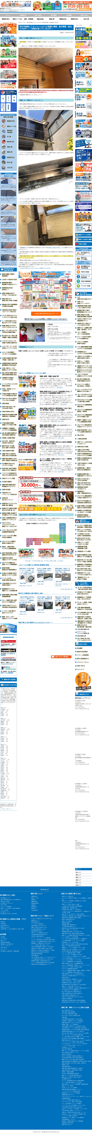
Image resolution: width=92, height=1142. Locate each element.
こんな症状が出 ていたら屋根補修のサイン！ (72, 989)
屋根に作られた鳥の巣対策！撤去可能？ (40, 952)
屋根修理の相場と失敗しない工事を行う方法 (72, 931)
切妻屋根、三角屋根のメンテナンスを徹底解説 (72, 1020)
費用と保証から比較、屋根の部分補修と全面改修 (73, 933)
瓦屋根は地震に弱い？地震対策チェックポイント (73, 979)
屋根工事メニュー (35, 920)
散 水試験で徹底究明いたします (38, 929)
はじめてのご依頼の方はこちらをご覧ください (41, 918)
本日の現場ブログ (5, 925)
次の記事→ (61, 561)
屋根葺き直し (75, 19)
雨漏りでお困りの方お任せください (39, 927)
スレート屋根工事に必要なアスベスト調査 (71, 1082)
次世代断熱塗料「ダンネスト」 (69, 1119)
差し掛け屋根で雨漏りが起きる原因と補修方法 (72, 1057)
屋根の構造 (64, 1017)
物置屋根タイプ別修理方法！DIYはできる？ (41, 943)
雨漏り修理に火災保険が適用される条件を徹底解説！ (74, 1000)
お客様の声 (23, 15)
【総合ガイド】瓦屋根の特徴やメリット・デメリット (74, 975)
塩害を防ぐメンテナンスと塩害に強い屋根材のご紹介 (74, 1114)
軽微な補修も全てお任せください (38, 925)
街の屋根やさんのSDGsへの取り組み (9, 913)
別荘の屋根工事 (34, 955)
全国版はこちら (66, 557)
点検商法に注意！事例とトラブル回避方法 (71, 909)
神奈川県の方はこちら (26, 557)
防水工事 (86, 19)
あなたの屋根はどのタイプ (68, 1010)
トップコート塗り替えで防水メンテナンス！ (72, 1045)
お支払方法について (5, 911)
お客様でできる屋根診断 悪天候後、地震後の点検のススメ (76, 988)
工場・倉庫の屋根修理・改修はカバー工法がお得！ (42, 946)
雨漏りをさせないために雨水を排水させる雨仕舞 (73, 1059)
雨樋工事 (51, 19)
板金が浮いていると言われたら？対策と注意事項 (73, 914)
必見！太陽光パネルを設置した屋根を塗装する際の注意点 (75, 944)
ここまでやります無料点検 (37, 923)
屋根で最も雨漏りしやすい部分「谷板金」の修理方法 (74, 1063)
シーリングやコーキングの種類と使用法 (71, 1091)
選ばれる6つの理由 (5, 901)
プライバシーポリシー (6, 945)
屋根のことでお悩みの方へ (68, 896)
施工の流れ (38, 15)
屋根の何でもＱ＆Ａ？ (67, 1124)
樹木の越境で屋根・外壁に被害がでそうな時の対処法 (74, 984)
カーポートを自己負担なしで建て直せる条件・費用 (42, 939)
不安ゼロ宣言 (4, 904)
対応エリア (3, 940)
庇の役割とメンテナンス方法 (68, 1047)
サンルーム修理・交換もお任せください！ (40, 945)
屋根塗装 (33, 899)
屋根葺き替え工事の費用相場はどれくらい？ (41, 964)
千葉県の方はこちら (46, 557)
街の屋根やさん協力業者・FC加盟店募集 (10, 951)
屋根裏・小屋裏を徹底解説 (68, 1071)
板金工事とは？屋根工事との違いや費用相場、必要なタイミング (76, 915)
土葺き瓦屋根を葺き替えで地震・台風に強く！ (72, 1107)
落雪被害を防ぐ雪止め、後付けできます (71, 982)
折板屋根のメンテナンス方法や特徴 (70, 942)
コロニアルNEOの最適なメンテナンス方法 (71, 959)
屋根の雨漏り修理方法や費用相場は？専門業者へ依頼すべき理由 (76, 1061)
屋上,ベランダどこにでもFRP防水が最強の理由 (72, 1034)
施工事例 (53, 15)
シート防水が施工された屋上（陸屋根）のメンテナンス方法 (75, 1036)
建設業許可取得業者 (5, 942)
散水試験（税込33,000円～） (54, 247)
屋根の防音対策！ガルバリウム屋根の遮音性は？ (73, 974)
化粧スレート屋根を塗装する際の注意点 (71, 945)
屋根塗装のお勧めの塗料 (67, 1122)
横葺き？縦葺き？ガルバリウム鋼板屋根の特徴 (72, 963)
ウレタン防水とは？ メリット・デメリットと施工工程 (74, 1043)
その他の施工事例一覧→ (67, 589)
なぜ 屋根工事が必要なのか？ (68, 926)
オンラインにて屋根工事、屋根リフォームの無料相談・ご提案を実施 (77, 899)
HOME (20, 22)
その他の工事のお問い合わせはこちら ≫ (46, 313)
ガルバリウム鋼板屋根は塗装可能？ (70, 968)
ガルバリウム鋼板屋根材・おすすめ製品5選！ (72, 961)
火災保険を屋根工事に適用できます (39, 934)
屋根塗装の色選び (66, 923)
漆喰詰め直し (63, 19)
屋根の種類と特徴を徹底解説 (68, 1012)
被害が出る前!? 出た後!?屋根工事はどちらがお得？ (73, 928)
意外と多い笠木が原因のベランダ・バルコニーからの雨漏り (75, 1033)
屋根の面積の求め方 (66, 1066)
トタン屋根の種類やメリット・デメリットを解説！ (73, 940)
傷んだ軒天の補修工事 (67, 1049)
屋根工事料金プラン (35, 922)
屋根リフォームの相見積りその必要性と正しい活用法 (74, 900)
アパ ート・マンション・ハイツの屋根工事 (41, 938)
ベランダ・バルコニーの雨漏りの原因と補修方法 (73, 1042)
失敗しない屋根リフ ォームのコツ (69, 930)
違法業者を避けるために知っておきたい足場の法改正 (74, 1002)
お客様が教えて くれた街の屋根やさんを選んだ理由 (12, 928)
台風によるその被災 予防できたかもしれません (72, 996)
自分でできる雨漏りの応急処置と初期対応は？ (72, 1056)
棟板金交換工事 (34, 903)
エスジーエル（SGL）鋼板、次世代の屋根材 (72, 1101)
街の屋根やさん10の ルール (7, 903)
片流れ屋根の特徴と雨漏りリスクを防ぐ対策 (72, 1019)
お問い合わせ (84, 15)
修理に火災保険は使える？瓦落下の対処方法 (72, 993)
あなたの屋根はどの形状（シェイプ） (70, 1052)
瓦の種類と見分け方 (66, 1078)
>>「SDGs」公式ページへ (6, 809)
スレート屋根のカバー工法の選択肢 (70, 937)
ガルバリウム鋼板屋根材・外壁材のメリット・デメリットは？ (76, 965)
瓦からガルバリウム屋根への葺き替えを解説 (72, 966)
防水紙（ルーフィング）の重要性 (69, 1087)
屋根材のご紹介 (65, 1064)
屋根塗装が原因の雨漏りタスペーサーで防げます (73, 1031)
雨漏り (36, 41)
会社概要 (69, 15)
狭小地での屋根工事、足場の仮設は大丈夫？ (72, 951)
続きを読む (60, 387)
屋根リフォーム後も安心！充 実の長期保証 (10, 908)
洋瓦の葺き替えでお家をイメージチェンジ (71, 1110)
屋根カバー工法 (17, 19)
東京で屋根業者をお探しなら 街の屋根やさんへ (11, 899)
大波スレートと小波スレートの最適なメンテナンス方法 (74, 1108)
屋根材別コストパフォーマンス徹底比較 (71, 1093)
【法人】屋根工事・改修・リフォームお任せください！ (43, 957)
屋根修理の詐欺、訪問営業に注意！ (70, 907)
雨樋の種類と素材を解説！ (37, 953)
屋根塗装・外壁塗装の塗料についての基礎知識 (72, 1121)
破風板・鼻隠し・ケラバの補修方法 (70, 1024)
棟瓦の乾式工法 (65, 977)
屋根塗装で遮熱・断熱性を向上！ (69, 924)
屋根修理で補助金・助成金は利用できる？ (40, 960)
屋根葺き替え (6, 19)
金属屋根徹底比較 (66, 1098)
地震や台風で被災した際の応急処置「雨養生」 (72, 1070)
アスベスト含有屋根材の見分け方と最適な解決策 (73, 1080)
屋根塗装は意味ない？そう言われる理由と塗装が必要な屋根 (75, 1029)
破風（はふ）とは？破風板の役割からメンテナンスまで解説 (75, 1050)
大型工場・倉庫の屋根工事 (37, 936)
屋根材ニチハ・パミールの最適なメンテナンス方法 (73, 947)
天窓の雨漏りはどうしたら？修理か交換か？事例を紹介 (74, 1027)
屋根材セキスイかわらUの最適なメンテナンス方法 (73, 949)
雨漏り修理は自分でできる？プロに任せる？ (72, 1022)
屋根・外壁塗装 (28, 19)
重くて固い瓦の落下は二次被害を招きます (71, 991)
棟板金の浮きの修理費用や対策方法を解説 (71, 917)
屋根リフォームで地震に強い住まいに (39, 932)
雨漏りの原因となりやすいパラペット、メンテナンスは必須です (76, 1040)
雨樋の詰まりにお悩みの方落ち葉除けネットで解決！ (43, 950)
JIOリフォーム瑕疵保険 (6, 906)
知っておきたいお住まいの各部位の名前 (71, 1015)
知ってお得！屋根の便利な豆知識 (69, 1013)
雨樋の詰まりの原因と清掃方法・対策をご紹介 (41, 948)
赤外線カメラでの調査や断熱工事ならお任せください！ (43, 941)
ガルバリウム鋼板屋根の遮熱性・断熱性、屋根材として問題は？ (76, 970)
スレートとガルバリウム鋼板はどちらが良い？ (72, 954)
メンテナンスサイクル (67, 902)
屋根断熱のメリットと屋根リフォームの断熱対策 (73, 1117)
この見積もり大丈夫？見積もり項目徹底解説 (72, 906)
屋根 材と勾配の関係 (66, 1054)
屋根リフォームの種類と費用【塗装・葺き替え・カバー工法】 (76, 935)
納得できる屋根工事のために (68, 919)
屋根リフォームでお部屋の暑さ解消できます (72, 1075)
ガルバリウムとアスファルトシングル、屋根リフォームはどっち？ (77, 1096)
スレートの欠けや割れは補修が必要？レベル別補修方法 (74, 938)
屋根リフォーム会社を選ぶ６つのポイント (71, 986)
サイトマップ (4, 949)
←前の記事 (27, 561)
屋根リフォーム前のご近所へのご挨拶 (70, 904)
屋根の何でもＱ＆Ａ (5, 927)
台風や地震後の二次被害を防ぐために (70, 995)
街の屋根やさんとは (5, 897)
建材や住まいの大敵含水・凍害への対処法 (71, 1077)
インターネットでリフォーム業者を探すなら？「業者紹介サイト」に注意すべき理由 (77, 912)
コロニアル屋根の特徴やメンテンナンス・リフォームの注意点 (76, 958)
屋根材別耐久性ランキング (68, 1094)
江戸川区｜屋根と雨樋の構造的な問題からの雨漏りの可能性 (51, 561)
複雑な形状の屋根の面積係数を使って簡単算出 (72, 1068)
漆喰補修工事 (34, 901)
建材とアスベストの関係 (67, 1085)
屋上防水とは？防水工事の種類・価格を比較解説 (73, 1038)
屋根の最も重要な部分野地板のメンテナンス (72, 1089)
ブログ (24, 22)
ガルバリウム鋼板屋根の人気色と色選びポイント (73, 972)
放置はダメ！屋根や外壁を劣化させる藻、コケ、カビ (74, 1112)
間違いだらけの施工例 (67, 921)
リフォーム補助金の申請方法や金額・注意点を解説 (42, 962)
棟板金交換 (40, 19)
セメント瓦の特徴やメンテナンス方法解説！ (72, 1103)
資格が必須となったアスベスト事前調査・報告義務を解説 (75, 1084)
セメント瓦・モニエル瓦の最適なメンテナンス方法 (73, 1105)
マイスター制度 (4, 910)
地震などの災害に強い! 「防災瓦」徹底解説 (72, 981)
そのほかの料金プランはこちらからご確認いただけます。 (36, 268)
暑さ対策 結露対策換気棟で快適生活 (70, 1073)
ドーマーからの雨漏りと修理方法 (69, 1115)
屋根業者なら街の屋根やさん (7, 944)
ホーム (8, 15)
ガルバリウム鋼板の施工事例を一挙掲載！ (71, 952)
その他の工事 (34, 910)
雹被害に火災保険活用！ (67, 998)
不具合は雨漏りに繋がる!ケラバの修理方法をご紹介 (73, 1026)
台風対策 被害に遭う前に (37, 930)
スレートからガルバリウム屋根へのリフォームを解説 (74, 956)
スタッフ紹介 (4, 938)
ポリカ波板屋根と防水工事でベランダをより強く (42, 959)
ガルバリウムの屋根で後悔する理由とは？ (71, 1100)
